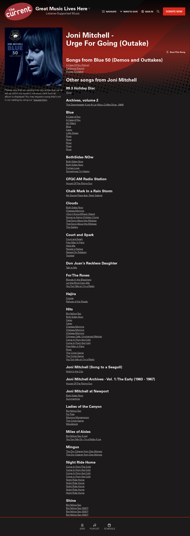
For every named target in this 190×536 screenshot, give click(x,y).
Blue (68, 127)
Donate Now (174, 11)
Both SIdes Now (74, 162)
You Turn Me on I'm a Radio (80, 286)
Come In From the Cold (78, 340)
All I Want (71, 123)
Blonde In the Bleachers (78, 280)
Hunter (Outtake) (74, 72)
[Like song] (175, 52)
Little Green (72, 133)
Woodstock (72, 424)
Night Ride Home (75, 480)
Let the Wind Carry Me (78, 283)
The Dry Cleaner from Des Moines (84, 451)
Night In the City (74, 372)
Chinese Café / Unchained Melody (84, 337)
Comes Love (72, 168)
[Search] (158, 11)
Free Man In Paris (75, 243)
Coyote (70, 298)
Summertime (73, 399)
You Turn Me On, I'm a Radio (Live (83, 439)
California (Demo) (75, 68)
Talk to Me (71, 268)
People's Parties (74, 249)
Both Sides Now (74, 165)
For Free (70, 414)
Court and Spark (74, 239)
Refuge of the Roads (77, 302)
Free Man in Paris (75, 346)
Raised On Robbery (76, 252)
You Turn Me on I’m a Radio (80, 359)
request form (40, 100)
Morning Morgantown (77, 418)
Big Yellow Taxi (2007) (77, 508)
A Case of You (73, 117)
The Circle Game (75, 353)
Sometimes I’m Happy (78, 171)
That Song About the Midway (81, 221)
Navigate (109, 11)
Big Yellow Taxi (73, 314)
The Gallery (72, 227)
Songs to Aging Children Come (82, 217)
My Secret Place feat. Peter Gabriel (84, 195)
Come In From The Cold (78, 467)
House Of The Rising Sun (79, 183)
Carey (69, 130)
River (69, 93)
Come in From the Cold (78, 477)
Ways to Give (129, 11)
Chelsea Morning (75, 211)
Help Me (70, 246)
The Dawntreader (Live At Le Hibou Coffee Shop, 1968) (95, 105)
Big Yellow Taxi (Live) (76, 436)
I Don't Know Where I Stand (80, 214)
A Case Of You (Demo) (77, 65)
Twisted (70, 256)
